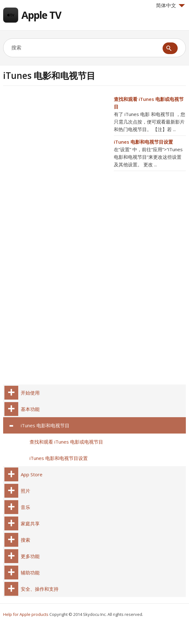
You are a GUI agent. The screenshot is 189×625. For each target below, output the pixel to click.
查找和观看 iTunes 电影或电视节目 (66, 442)
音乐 (25, 507)
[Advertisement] (56, 139)
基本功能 (30, 409)
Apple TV (41, 15)
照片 (25, 491)
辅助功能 (30, 572)
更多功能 (30, 556)
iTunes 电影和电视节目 (45, 425)
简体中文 (170, 5)
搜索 (25, 540)
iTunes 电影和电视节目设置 (143, 142)
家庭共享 (30, 523)
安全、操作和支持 (39, 589)
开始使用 (30, 393)
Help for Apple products (25, 614)
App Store (31, 474)
